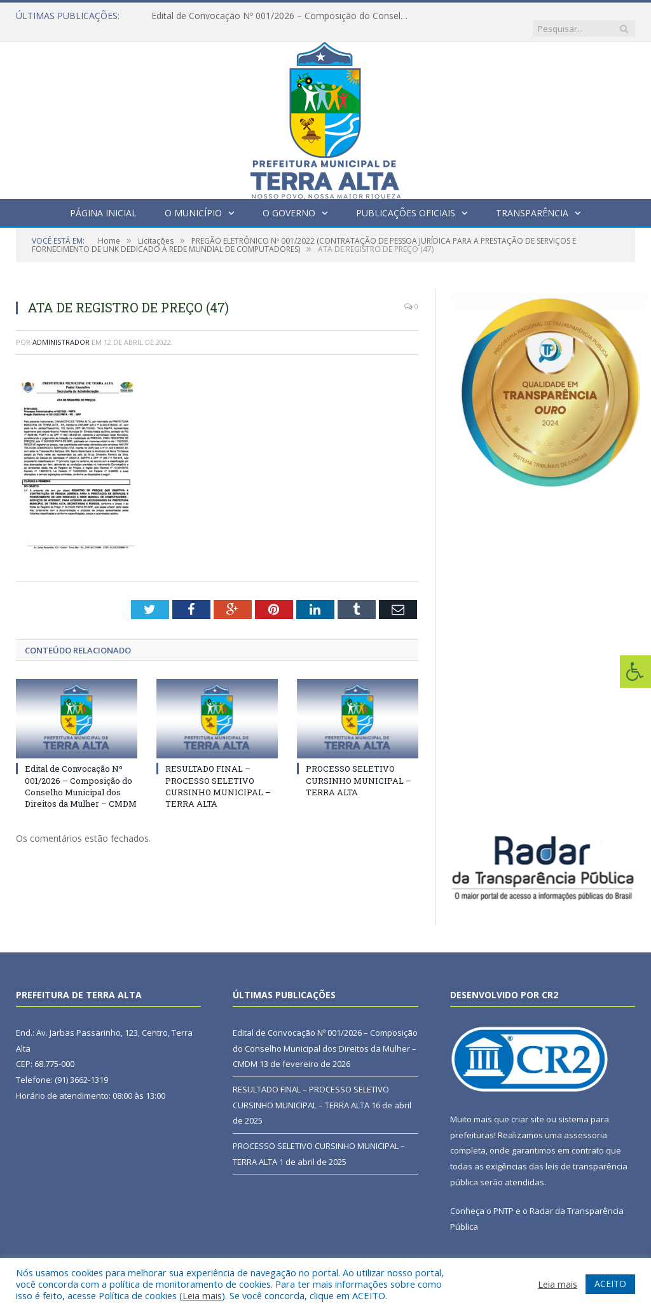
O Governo (289, 200)
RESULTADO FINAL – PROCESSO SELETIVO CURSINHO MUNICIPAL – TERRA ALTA (218, 773)
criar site (527, 1106)
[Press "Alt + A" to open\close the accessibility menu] (635, 671)
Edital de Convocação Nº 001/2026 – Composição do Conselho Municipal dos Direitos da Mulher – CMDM (281, 16)
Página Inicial (103, 200)
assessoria (585, 1122)
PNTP (503, 1198)
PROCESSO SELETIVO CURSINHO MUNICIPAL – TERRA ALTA (358, 767)
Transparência (532, 200)
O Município (193, 200)
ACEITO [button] (610, 1284)
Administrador (61, 329)
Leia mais (202, 1295)
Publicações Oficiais (405, 200)
